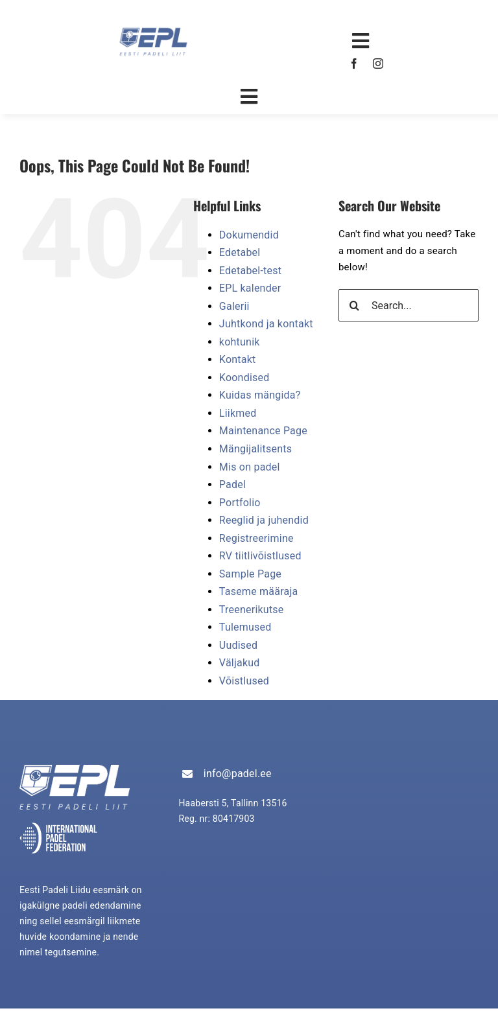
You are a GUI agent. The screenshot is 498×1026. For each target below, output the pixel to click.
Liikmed (238, 413)
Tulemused (245, 627)
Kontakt (237, 359)
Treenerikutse (251, 609)
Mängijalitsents (255, 449)
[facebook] (354, 63)
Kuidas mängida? (260, 395)
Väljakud (239, 663)
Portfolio (240, 502)
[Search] (354, 305)
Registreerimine (256, 538)
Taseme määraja (258, 591)
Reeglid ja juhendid (264, 520)
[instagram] (378, 63)
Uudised (238, 645)
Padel (232, 484)
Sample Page (250, 574)
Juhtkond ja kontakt (266, 324)
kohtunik (239, 342)
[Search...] (408, 305)
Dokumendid (249, 235)
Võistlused (244, 681)
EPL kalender (250, 288)
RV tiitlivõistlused (260, 556)
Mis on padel (249, 467)
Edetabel (240, 252)
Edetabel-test (250, 270)
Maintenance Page (263, 431)
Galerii (234, 306)
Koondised (244, 377)
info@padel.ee (238, 773)
